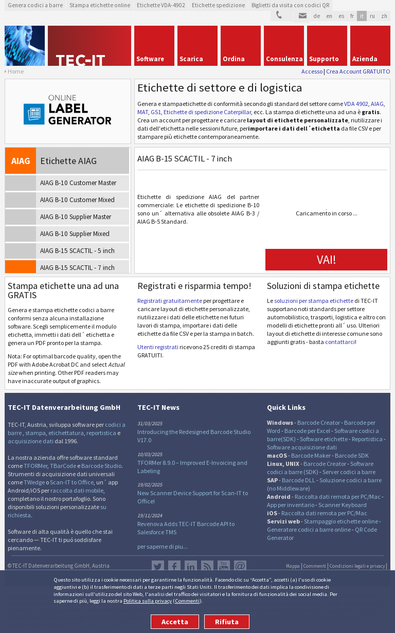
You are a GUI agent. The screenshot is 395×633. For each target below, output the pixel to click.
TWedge (34, 482)
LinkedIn (191, 566)
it (362, 16)
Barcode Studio (101, 465)
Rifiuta (227, 621)
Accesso (311, 71)
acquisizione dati (30, 441)
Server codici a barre (348, 472)
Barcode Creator (318, 422)
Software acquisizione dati (302, 447)
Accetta (174, 621)
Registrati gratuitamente (169, 300)
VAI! (326, 259)
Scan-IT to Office (72, 482)
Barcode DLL (298, 480)
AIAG (377, 103)
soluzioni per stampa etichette (313, 300)
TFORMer (35, 465)
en (329, 16)
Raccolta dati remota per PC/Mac (338, 496)
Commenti (187, 600)
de (316, 16)
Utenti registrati (157, 347)
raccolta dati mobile (76, 490)
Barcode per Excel (307, 431)
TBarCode (63, 465)
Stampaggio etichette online (341, 521)
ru (372, 16)
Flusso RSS (207, 566)
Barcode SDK (352, 455)
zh (384, 16)
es (341, 16)
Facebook (174, 566)
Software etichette (324, 439)
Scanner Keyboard (342, 505)
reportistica (101, 433)
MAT (142, 112)
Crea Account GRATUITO (358, 71)
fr (352, 16)
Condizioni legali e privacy (357, 566)
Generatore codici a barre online (309, 529)
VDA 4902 (356, 103)
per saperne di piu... (162, 546)
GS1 (156, 112)
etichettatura (66, 433)
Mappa (293, 566)
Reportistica (367, 439)
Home (16, 71)
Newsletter (240, 566)
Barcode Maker (311, 455)
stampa (35, 433)
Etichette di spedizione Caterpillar (207, 112)
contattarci (340, 342)
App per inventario (290, 505)
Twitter (158, 566)
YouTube (224, 566)
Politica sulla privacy (147, 600)
